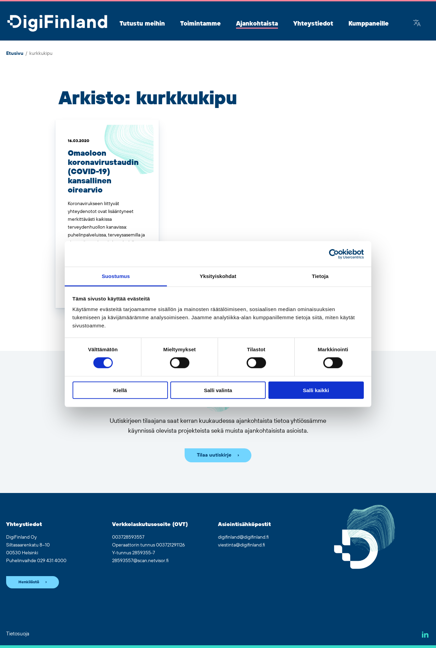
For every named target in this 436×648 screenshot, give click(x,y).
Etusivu (15, 53)
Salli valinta (218, 390)
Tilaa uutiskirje (214, 455)
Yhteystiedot (313, 24)
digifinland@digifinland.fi (243, 537)
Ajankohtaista (257, 24)
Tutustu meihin (142, 24)
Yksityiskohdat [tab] (218, 276)
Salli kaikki (316, 390)
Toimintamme (200, 24)
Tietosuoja (17, 634)
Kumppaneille (368, 24)
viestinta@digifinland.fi (241, 545)
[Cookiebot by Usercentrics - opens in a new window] (334, 254)
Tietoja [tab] (320, 276)
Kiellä (120, 390)
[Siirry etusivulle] (57, 24)
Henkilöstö (28, 582)
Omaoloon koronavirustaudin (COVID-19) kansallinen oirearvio (103, 172)
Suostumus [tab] (116, 276)
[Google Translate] (417, 24)
